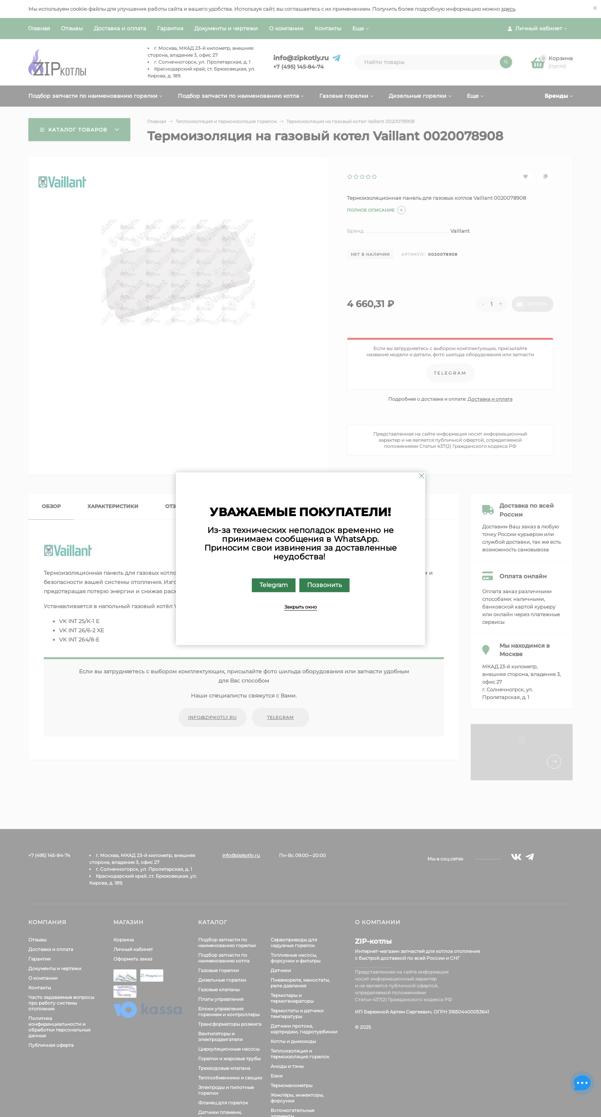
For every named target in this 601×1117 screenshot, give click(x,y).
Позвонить (324, 585)
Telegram (273, 585)
